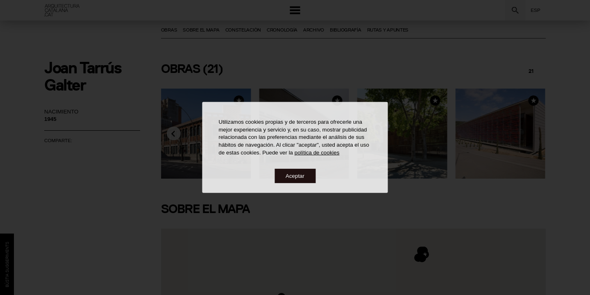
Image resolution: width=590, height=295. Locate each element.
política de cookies (317, 152)
